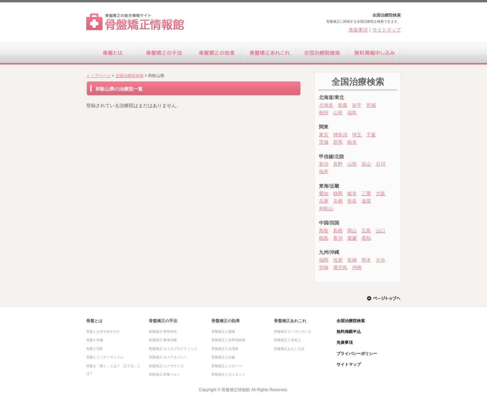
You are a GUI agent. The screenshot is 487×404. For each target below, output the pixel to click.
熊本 (366, 260)
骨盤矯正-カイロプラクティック (173, 349)
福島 (352, 112)
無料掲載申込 (349, 331)
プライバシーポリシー (357, 353)
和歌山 (326, 208)
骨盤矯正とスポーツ (226, 366)
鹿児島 (340, 267)
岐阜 (352, 193)
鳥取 (323, 230)
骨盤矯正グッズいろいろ (292, 331)
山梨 (352, 164)
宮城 (371, 105)
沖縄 (357, 267)
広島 (366, 230)
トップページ (98, 75)
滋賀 (366, 201)
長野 (338, 164)
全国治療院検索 (322, 53)
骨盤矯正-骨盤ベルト (164, 374)
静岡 (338, 193)
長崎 (352, 260)
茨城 (323, 142)
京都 (338, 201)
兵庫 (323, 201)
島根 (338, 230)
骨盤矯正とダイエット (228, 374)
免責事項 (358, 29)
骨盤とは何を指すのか (103, 331)
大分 (380, 260)
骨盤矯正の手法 (165, 53)
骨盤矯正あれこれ (270, 53)
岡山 (352, 230)
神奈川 (340, 134)
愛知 (323, 193)
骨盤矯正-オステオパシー (168, 357)
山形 (338, 112)
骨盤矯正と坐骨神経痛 (228, 340)
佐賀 (338, 260)
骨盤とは (112, 53)
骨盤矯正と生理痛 (224, 349)
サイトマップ (386, 29)
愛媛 (352, 238)
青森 (342, 105)
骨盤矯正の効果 (217, 53)
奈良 (352, 201)
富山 (366, 164)
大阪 (380, 193)
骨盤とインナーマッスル (104, 357)
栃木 (352, 142)
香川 (338, 238)
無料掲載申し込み (374, 53)
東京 (323, 134)
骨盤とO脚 (94, 349)
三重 (366, 193)
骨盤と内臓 (94, 340)
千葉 (371, 134)
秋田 (323, 112)
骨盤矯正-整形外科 (163, 331)
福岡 (323, 260)
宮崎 (323, 267)
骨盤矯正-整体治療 (163, 340)
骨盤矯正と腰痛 (223, 331)
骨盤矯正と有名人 (287, 340)
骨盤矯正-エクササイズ (166, 366)
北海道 (326, 105)
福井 (323, 171)
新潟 (323, 164)
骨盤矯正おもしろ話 (289, 349)
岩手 (357, 105)
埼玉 (357, 134)
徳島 (323, 238)
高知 (366, 238)
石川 (380, 164)
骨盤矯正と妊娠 (223, 357)
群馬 (338, 142)
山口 (380, 230)
